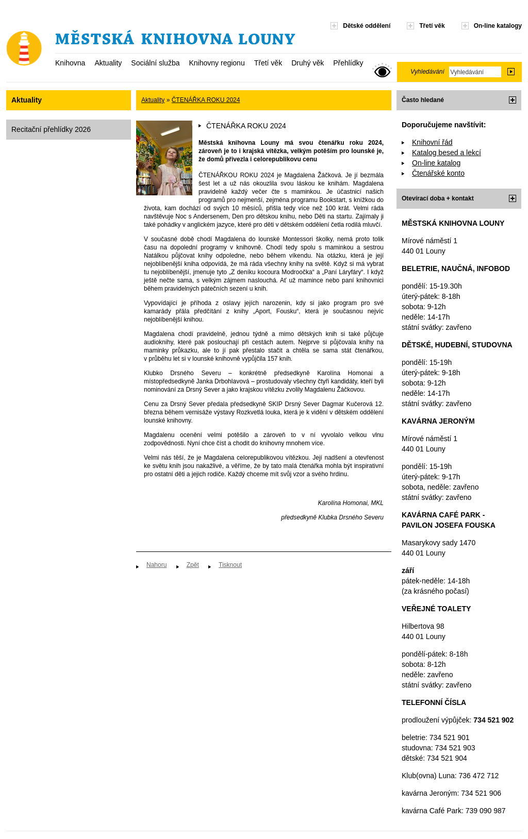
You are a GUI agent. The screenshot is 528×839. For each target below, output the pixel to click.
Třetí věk (268, 63)
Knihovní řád (432, 142)
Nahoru (156, 564)
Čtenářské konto (438, 173)
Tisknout (230, 564)
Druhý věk (307, 63)
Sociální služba (155, 63)
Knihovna (70, 63)
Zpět (193, 564)
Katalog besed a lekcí (446, 152)
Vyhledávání (427, 71)
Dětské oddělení (366, 25)
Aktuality (108, 63)
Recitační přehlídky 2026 (51, 129)
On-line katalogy (498, 25)
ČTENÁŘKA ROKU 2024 (206, 100)
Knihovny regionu (216, 63)
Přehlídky (348, 63)
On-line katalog (436, 163)
